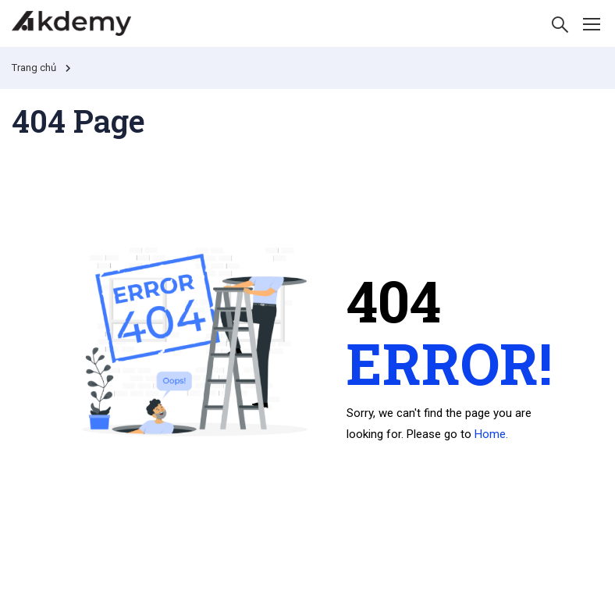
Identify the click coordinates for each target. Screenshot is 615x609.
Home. (491, 434)
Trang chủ (34, 67)
